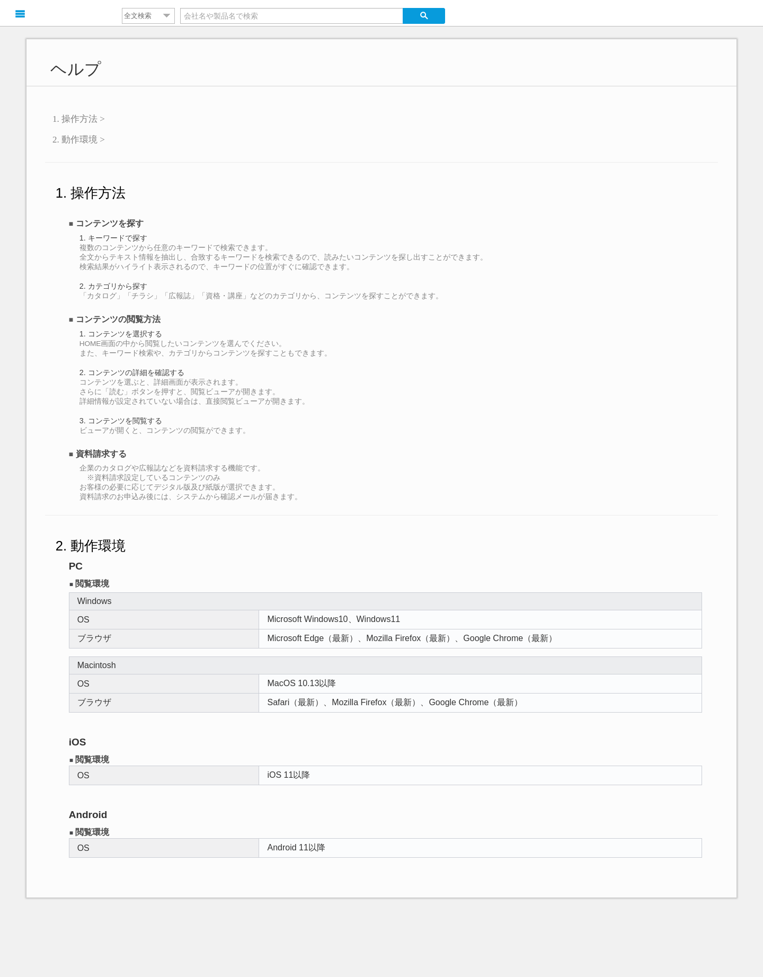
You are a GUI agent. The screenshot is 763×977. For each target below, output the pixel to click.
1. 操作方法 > (78, 119)
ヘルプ (75, 69)
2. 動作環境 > (78, 140)
